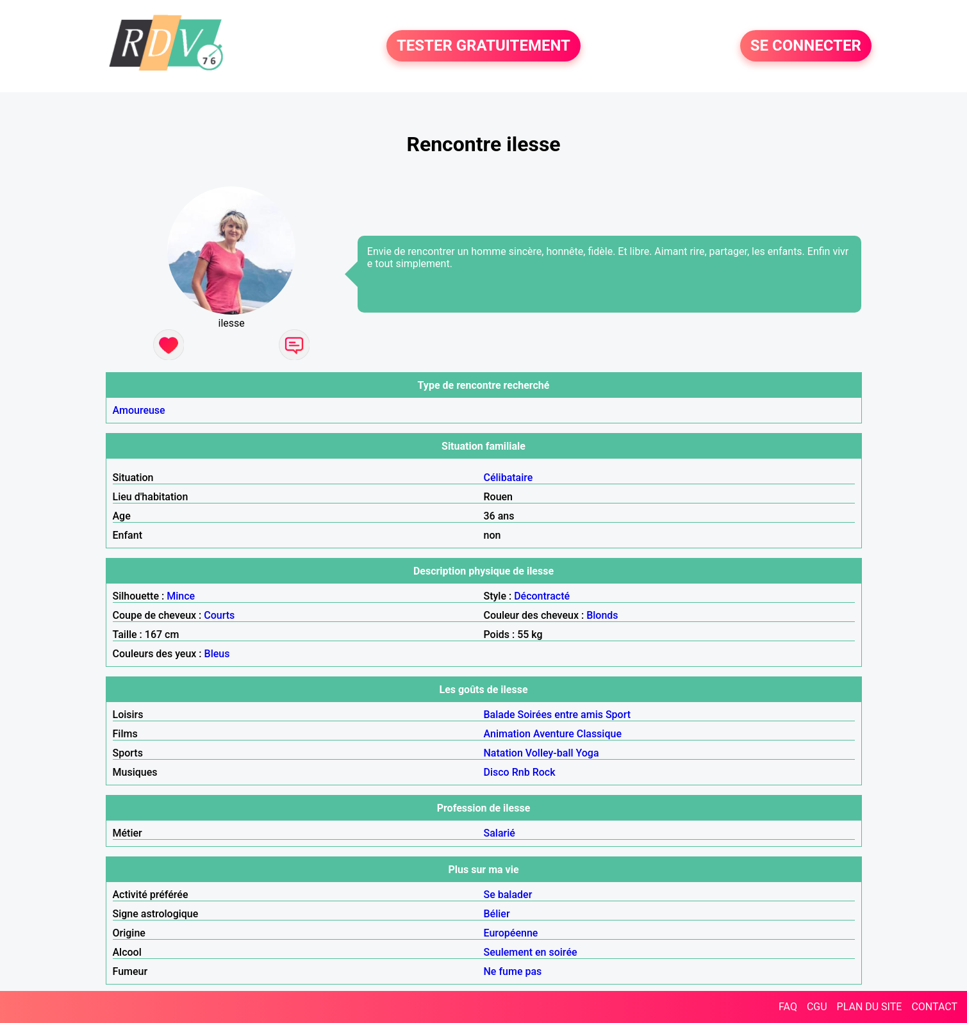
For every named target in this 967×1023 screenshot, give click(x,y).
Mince (181, 596)
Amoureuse (139, 410)
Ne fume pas (513, 971)
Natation (503, 753)
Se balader (508, 894)
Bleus (217, 654)
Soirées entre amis (560, 714)
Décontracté (542, 596)
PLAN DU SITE (869, 1007)
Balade (499, 714)
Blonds (602, 615)
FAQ (788, 1007)
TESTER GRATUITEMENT (483, 46)
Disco (496, 772)
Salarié (499, 833)
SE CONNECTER (805, 46)
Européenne (511, 933)
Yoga (587, 753)
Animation (507, 734)
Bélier (497, 914)
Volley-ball (549, 753)
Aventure (553, 734)
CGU (817, 1007)
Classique (599, 734)
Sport (618, 714)
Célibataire (508, 477)
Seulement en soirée (530, 952)
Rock (544, 772)
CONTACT (934, 1007)
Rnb (521, 772)
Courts (219, 615)
